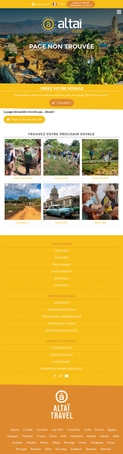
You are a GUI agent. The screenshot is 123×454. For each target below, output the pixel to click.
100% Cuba (61, 250)
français (55, 4)
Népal (56, 442)
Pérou (111, 442)
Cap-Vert (57, 429)
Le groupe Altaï (61, 347)
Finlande (27, 436)
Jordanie (17, 442)
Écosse (99, 429)
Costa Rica (73, 429)
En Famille (62, 278)
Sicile (48, 449)
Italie (116, 436)
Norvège (69, 442)
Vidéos (66, 376)
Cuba (87, 429)
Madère (31, 442)
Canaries (42, 429)
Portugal (21, 449)
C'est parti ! (64, 102)
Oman (82, 442)
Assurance (61, 302)
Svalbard (76, 449)
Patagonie (97, 442)
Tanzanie (91, 449)
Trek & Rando (61, 264)
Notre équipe (61, 361)
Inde (63, 436)
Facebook (55, 376)
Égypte (112, 429)
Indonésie (77, 436)
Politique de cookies (61, 323)
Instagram (60, 376)
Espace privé (42, 4)
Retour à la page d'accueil (26, 119)
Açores (14, 429)
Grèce (53, 436)
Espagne (13, 436)
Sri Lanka (61, 449)
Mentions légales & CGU (61, 330)
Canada (28, 429)
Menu (119, 12)
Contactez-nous (61, 354)
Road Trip (61, 257)
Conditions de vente (61, 309)
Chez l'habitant (61, 271)
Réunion (36, 449)
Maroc (44, 442)
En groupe (61, 285)
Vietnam (105, 449)
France (41, 436)
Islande (104, 436)
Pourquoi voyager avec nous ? (62, 368)
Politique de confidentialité (61, 316)
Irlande (91, 436)
